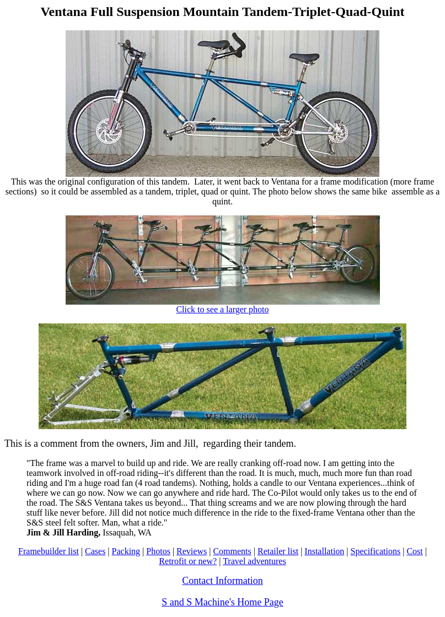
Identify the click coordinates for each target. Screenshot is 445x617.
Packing (126, 551)
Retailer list (278, 551)
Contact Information (222, 580)
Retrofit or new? (188, 561)
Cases (95, 551)
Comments (232, 551)
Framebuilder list (48, 551)
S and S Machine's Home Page (222, 602)
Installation (324, 551)
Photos (158, 551)
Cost (414, 551)
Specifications (376, 551)
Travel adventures (254, 561)
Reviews (191, 551)
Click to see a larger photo (223, 305)
